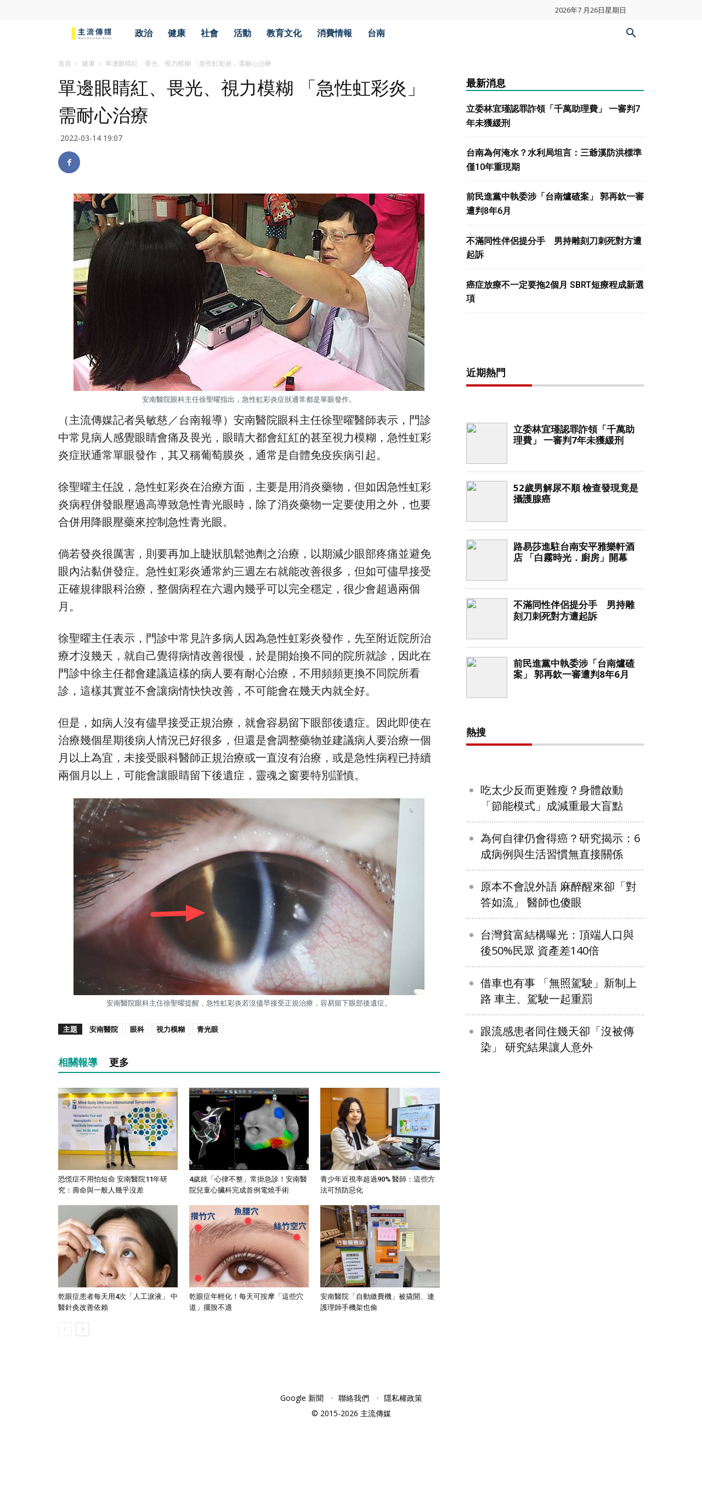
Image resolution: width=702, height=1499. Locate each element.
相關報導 (78, 1062)
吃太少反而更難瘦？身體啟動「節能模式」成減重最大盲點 (551, 1151)
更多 (119, 1062)
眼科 (137, 1029)
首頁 (64, 63)
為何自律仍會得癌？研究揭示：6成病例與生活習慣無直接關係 (560, 1199)
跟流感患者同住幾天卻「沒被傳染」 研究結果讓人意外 (557, 1392)
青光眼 (207, 1029)
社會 (209, 33)
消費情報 (334, 33)
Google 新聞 (302, 1472)
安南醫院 (103, 1029)
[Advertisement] (555, 519)
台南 (376, 33)
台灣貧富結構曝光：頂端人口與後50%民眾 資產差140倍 (557, 1296)
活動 (242, 33)
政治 (143, 33)
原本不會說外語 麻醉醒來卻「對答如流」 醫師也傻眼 (558, 1248)
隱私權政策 (403, 1472)
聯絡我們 (353, 1472)
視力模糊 (170, 1029)
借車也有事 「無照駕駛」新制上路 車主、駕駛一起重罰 (558, 1344)
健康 (176, 33)
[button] (631, 34)
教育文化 (284, 33)
